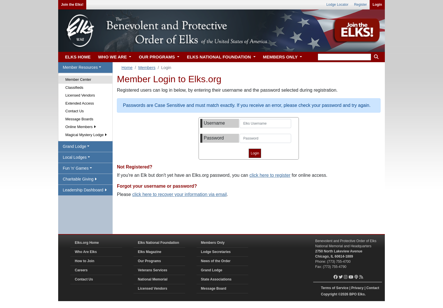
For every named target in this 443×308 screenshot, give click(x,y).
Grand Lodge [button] (74, 146)
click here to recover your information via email (179, 194)
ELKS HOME (78, 56)
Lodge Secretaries (216, 252)
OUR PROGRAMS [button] (157, 56)
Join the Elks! (72, 5)
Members (146, 67)
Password (214, 138)
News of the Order (215, 261)
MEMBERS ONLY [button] (281, 56)
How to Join (84, 261)
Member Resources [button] (80, 67)
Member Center (78, 79)
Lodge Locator (337, 5)
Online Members (80, 127)
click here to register (269, 175)
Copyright (329, 294)
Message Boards (79, 119)
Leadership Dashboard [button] (85, 190)
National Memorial (152, 279)
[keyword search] (344, 57)
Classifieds (74, 87)
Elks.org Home (87, 243)
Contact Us (74, 111)
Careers (81, 270)
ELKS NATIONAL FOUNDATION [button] (219, 56)
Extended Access (79, 103)
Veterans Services (152, 270)
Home (126, 67)
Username (214, 123)
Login (377, 5)
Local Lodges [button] (75, 157)
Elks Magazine (149, 252)
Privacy (357, 288)
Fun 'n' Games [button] (76, 168)
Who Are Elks (86, 252)
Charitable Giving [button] (80, 179)
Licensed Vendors (80, 95)
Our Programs (149, 261)
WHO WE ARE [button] (113, 56)
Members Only (213, 243)
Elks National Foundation (158, 243)
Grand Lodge (211, 270)
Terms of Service (334, 288)
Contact (372, 288)
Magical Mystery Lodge (86, 135)
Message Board (213, 289)
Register (360, 5)
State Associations (216, 279)
